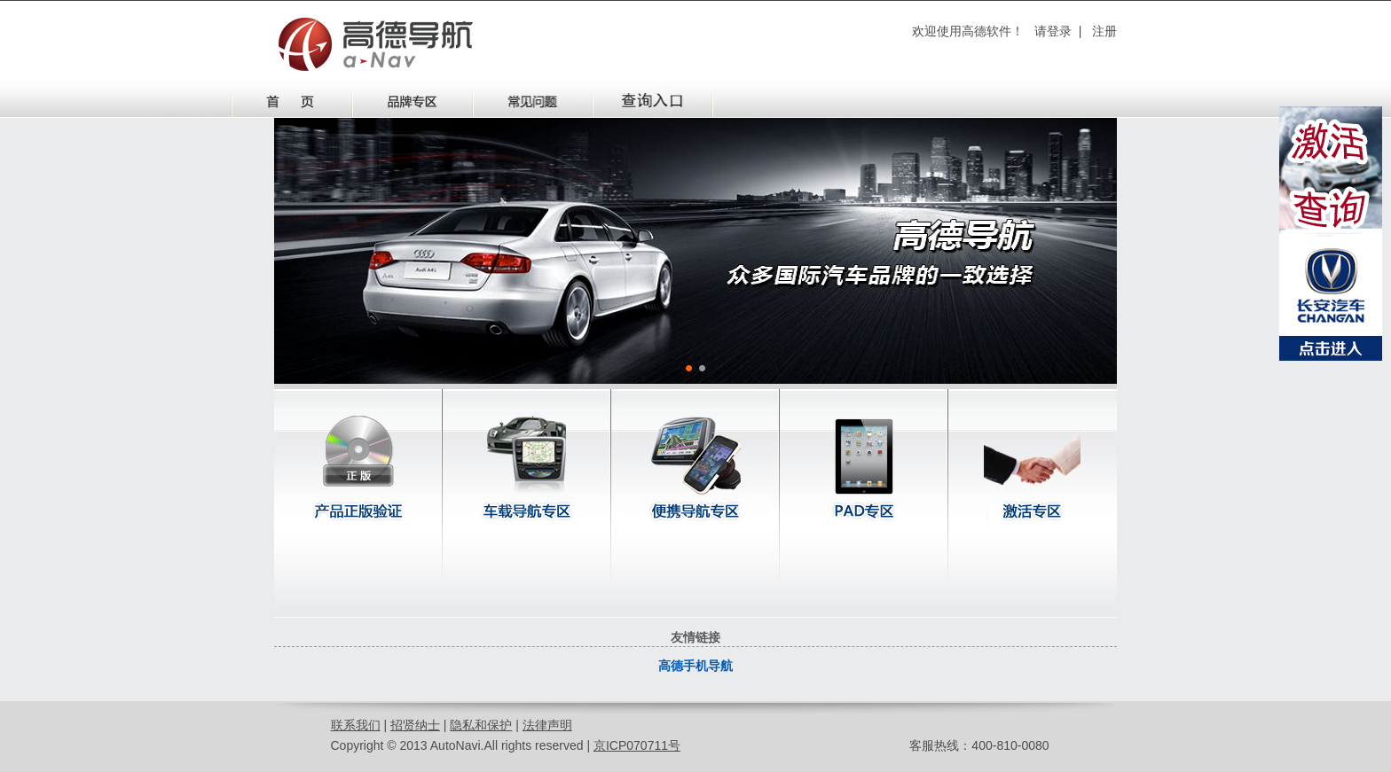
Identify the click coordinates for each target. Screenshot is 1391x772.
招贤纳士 (415, 725)
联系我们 (356, 725)
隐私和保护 (481, 725)
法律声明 (547, 725)
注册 (1104, 31)
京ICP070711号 (636, 745)
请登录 (1053, 31)
